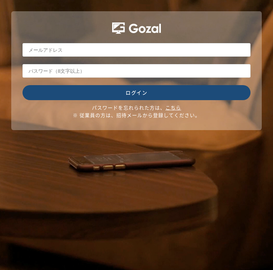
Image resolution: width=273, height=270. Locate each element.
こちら (173, 107)
